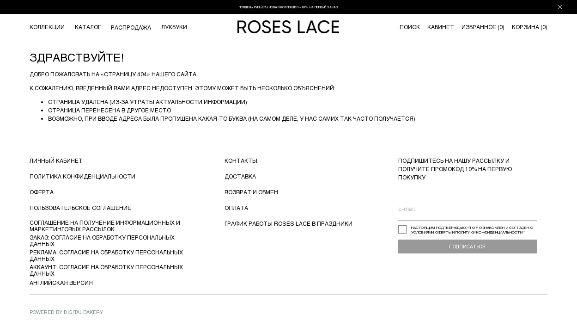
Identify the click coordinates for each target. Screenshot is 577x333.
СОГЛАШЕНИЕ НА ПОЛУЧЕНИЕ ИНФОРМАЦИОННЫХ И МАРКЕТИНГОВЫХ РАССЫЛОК (105, 225)
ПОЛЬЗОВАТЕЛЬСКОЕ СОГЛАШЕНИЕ (80, 207)
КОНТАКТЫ (241, 160)
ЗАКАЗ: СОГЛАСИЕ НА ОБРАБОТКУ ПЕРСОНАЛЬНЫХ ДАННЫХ (102, 240)
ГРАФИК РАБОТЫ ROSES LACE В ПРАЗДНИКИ (288, 223)
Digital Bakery (83, 312)
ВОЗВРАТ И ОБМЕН (251, 192)
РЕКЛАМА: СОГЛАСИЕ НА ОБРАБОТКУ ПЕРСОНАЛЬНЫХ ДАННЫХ (106, 255)
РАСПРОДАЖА (131, 27)
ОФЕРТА (42, 192)
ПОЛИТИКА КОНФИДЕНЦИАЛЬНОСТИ (82, 176)
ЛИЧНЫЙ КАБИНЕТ (56, 160)
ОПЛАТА (236, 207)
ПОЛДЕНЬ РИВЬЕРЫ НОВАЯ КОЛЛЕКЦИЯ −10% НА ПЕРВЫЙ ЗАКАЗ (288, 7)
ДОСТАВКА (240, 176)
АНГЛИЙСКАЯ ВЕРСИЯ (61, 282)
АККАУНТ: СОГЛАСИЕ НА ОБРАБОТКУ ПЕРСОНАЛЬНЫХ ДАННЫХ (106, 270)
